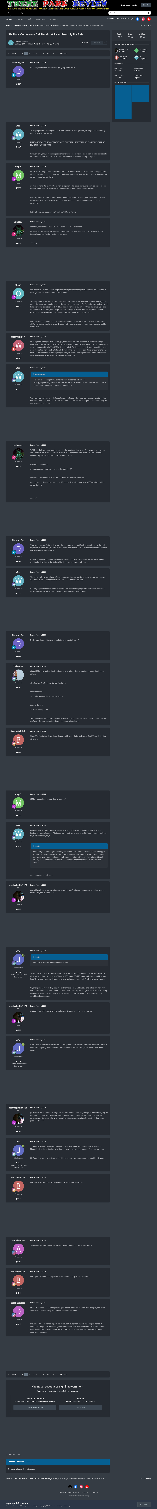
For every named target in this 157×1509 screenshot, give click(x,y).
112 (18, 358)
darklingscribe (18, 1303)
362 (18, 909)
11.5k (18, 972)
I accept (144, 1504)
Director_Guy (18, 62)
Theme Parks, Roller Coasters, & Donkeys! (43, 44)
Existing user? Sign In (129, 5)
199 (18, 243)
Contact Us (85, 1493)
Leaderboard (53, 19)
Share (85, 43)
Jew (18, 950)
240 (18, 188)
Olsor (18, 285)
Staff (29, 19)
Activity (20, 13)
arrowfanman (18, 1240)
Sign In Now (80, 1407)
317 (18, 84)
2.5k (18, 688)
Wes (18, 125)
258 (18, 306)
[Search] (121, 13)
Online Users (40, 19)
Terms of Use (10, 1506)
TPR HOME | (111, 19)
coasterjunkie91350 (18, 886)
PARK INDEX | (120, 19)
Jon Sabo (143, 49)
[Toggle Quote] (34, 374)
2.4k (18, 752)
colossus (18, 222)
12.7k (18, 147)
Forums (9, 19)
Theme (62, 1493)
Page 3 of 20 (63, 53)
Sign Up (146, 5)
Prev (14, 53)
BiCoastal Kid (18, 731)
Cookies (95, 1493)
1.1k (18, 1324)
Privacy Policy (73, 1493)
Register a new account (35, 1407)
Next (48, 53)
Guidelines (19, 19)
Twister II (18, 666)
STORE (127, 19)
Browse (10, 14)
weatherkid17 (18, 336)
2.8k (18, 1262)
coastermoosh (22, 41)
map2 (18, 166)
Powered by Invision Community (78, 1496)
